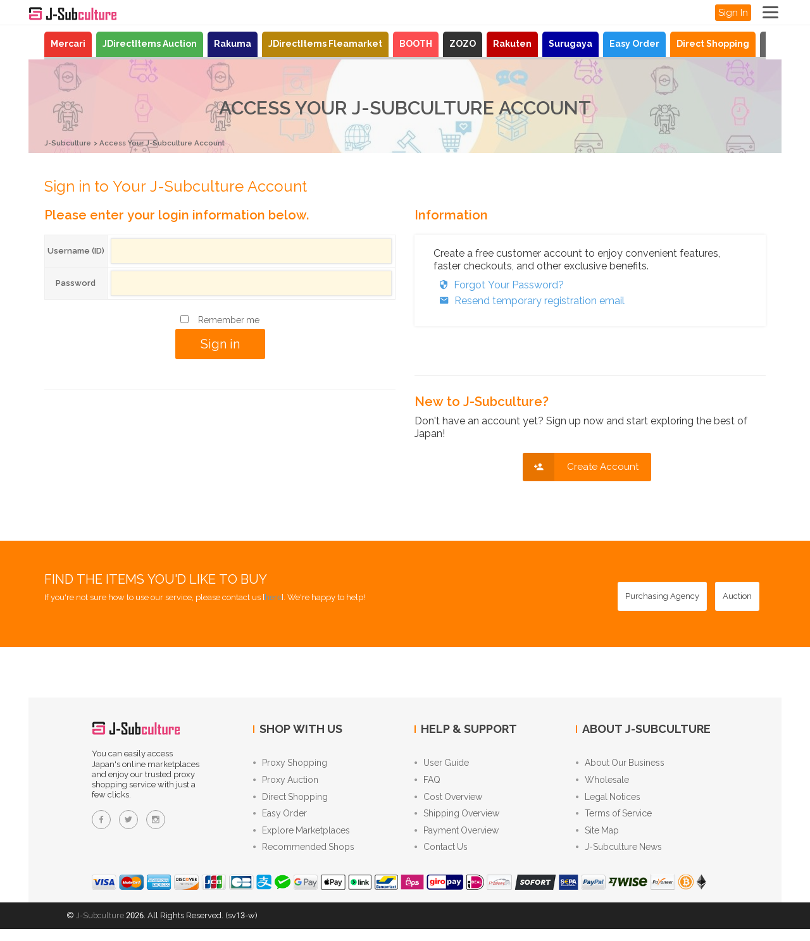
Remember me (228, 319)
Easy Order (634, 44)
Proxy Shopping (290, 764)
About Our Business (620, 764)
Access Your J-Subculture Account (178, 142)
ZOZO (462, 44)
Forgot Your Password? (498, 284)
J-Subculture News (619, 859)
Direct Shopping (712, 44)
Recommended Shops (303, 859)
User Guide (441, 764)
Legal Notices (608, 802)
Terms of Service (614, 821)
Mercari (68, 44)
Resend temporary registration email (529, 300)
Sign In (733, 12)
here (273, 597)
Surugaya (570, 44)
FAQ (427, 783)
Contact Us (441, 859)
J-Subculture (70, 142)
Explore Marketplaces (301, 840)
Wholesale (602, 783)
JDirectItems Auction (150, 44)
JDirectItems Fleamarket (325, 44)
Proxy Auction (285, 783)
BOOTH (415, 44)
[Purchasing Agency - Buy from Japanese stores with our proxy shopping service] (662, 596)
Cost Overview (448, 802)
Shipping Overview (456, 821)
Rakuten (512, 44)
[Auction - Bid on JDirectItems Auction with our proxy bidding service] (737, 596)
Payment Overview (456, 840)
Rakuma (232, 44)
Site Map (597, 840)
